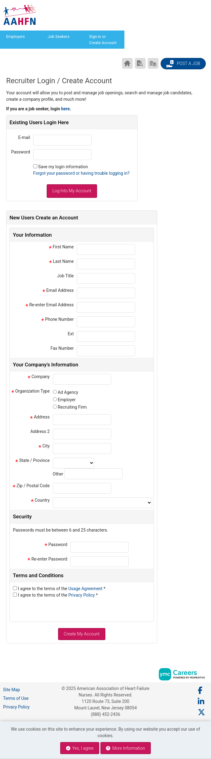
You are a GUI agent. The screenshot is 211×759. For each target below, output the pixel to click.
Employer (67, 399)
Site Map (11, 689)
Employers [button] (15, 36)
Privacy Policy (82, 595)
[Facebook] (200, 690)
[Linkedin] (201, 701)
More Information (125, 748)
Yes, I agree (80, 748)
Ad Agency (68, 392)
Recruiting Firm (72, 407)
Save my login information (63, 166)
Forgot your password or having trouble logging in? (81, 173)
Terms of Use (16, 698)
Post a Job (183, 63)
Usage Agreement (86, 588)
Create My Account (82, 633)
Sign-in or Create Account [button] (102, 39)
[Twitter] (202, 712)
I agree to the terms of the (61, 588)
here (65, 108)
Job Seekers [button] (58, 36)
